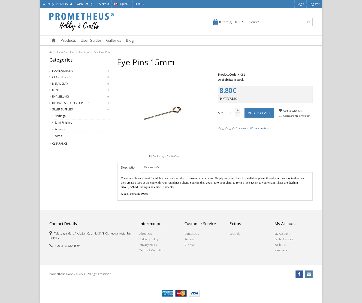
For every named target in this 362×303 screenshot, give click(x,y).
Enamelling (60, 96)
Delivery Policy (148, 239)
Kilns (55, 90)
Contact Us (191, 234)
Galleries (113, 40)
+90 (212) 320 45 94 (57, 4)
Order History (284, 239)
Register (314, 4)
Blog (130, 40)
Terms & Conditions (152, 250)
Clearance (59, 144)
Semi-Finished (63, 123)
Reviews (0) (151, 167)
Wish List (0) (84, 4)
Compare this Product (294, 115)
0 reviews (241, 128)
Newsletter (282, 250)
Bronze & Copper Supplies (70, 103)
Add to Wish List (290, 110)
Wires (58, 136)
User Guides (91, 40)
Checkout (103, 4)
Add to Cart (259, 112)
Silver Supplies (65, 52)
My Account (282, 234)
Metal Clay (60, 84)
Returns (189, 239)
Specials (234, 234)
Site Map (190, 245)
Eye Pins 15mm (103, 52)
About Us (145, 234)
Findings (84, 52)
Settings (59, 129)
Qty (220, 113)
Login (300, 4)
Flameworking (62, 71)
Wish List (280, 245)
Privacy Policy (148, 245)
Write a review (259, 128)
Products (68, 40)
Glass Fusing (61, 77)
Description (128, 167)
